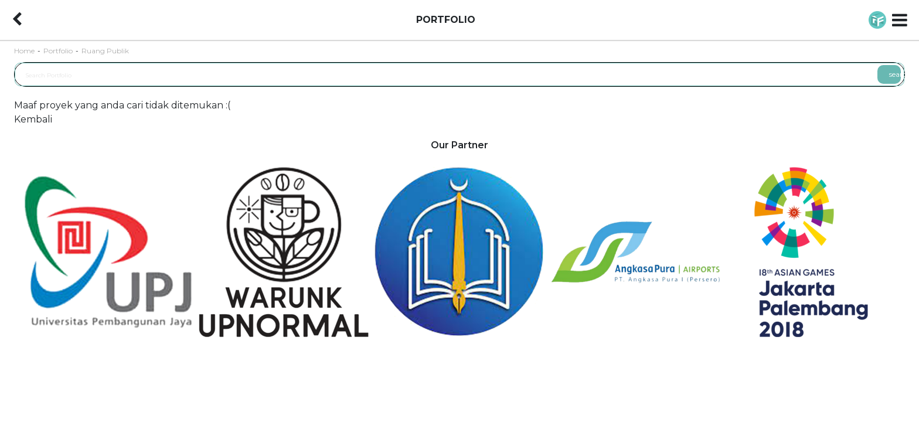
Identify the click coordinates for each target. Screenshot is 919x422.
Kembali (33, 119)
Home (24, 50)
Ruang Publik (105, 50)
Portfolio (58, 50)
